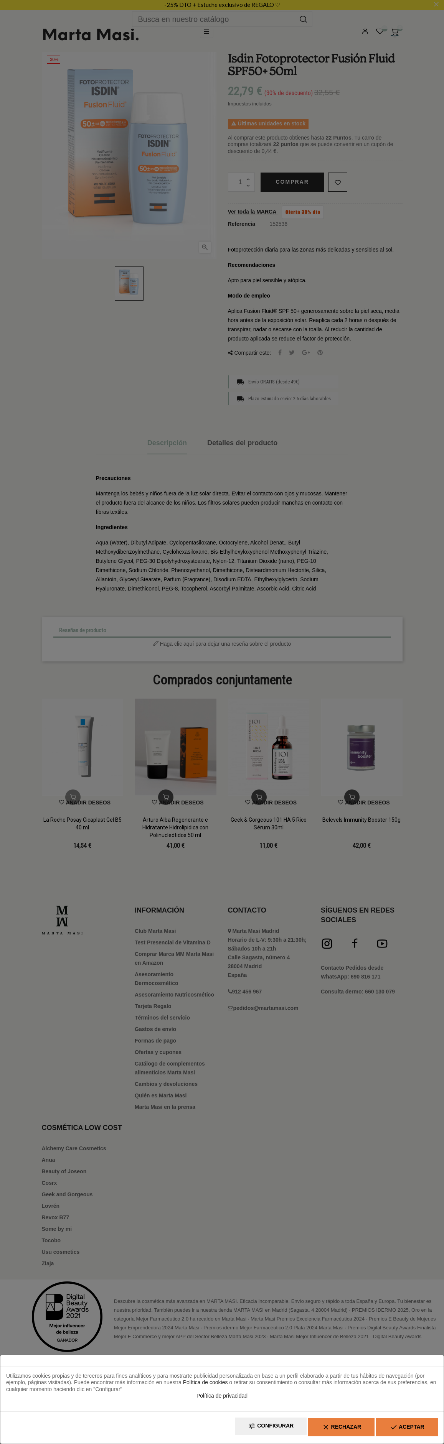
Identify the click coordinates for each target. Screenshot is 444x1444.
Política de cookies (205, 1385)
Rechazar (329, 1429)
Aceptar (403, 1429)
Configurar (250, 1429)
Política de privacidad (222, 1398)
